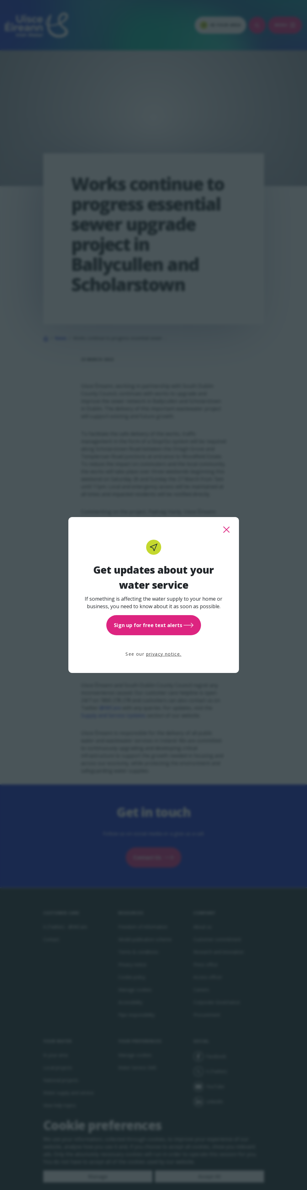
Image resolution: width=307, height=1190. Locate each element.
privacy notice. (164, 654)
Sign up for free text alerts (153, 625)
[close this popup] (226, 529)
